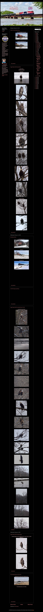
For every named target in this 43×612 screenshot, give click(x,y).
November (38, 44)
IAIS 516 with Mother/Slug (15, 30)
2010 (36, 87)
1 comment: (13, 529)
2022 (36, 38)
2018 (36, 77)
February (37, 55)
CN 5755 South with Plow (14, 288)
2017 (36, 78)
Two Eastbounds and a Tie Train (15, 574)
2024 (36, 35)
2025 (36, 34)
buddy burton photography (5, 64)
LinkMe (3, 31)
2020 (36, 40)
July (37, 49)
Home (21, 604)
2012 (36, 84)
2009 (36, 88)
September (38, 46)
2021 (36, 39)
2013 (36, 83)
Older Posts (30, 604)
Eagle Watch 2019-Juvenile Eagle (16, 534)
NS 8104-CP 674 (13, 237)
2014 (36, 82)
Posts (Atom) (16, 606)
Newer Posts (13, 604)
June (37, 50)
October (37, 45)
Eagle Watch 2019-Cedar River (38, 59)
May (37, 51)
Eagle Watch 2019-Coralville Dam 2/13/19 (17, 307)
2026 (36, 33)
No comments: (13, 63)
